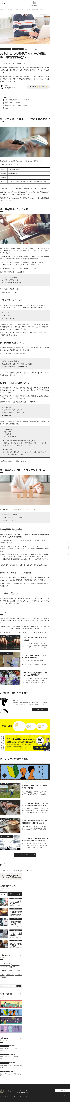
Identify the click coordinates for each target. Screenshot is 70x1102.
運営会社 (16, 1096)
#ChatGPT (3, 970)
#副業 (18, 970)
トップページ (3, 9)
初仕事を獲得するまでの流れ (12, 102)
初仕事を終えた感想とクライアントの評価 (16, 105)
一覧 (20, 955)
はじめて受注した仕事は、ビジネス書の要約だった (18, 100)
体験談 (16, 9)
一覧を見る (24, 854)
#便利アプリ (10, 974)
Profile (14, 87)
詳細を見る (40, 709)
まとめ (7, 108)
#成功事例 (3, 977)
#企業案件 (16, 870)
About (3, 3)
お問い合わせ (63, 1090)
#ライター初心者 (6, 870)
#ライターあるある (26, 870)
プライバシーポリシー (24, 1096)
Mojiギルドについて (7, 1096)
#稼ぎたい (11, 970)
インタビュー (10, 9)
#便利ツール (15, 967)
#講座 (2, 974)
